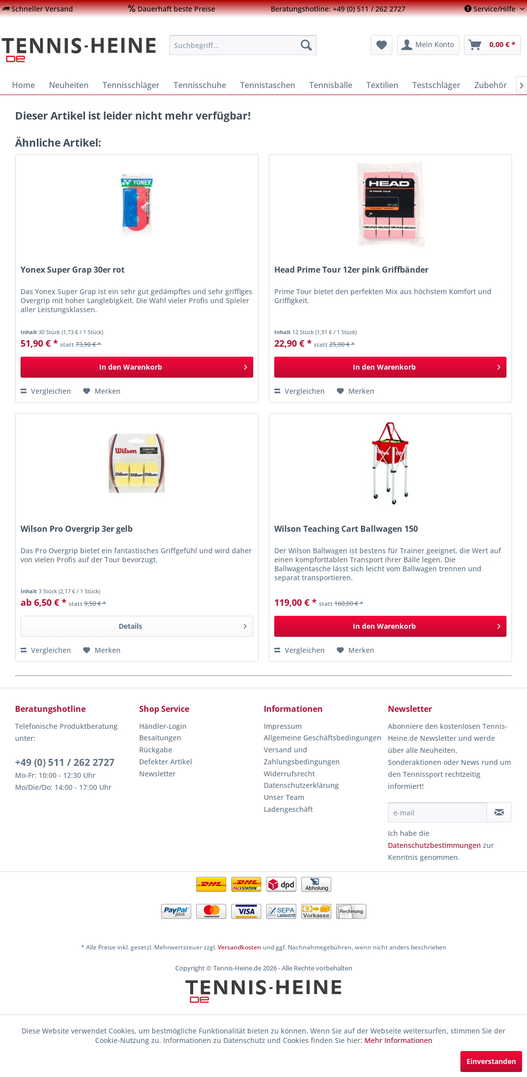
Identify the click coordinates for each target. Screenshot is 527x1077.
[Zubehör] (490, 85)
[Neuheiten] (69, 85)
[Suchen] (306, 45)
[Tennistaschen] (267, 85)
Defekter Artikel (165, 761)
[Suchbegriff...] (243, 45)
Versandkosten (239, 947)
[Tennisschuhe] (200, 85)
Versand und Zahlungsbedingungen (302, 755)
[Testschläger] (436, 85)
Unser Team (284, 797)
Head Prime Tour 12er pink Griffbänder (351, 270)
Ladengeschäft (288, 809)
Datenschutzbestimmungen (434, 845)
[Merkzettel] (381, 45)
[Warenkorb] (492, 45)
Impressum (283, 726)
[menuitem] (38, 9)
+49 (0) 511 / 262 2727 (65, 762)
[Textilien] (382, 85)
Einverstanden (491, 1061)
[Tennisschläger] (131, 85)
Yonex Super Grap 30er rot (73, 270)
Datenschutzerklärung (301, 785)
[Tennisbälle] (330, 85)
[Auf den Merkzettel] (102, 391)
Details (183, 624)
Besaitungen (160, 737)
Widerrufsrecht (289, 773)
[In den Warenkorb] (137, 367)
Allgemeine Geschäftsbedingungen (322, 737)
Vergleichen (46, 391)
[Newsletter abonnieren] (498, 812)
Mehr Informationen (398, 1040)
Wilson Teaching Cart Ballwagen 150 (346, 529)
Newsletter (157, 773)
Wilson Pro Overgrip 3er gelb (77, 529)
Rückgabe (155, 749)
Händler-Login (163, 726)
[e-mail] (437, 812)
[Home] (23, 85)
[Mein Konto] (428, 45)
